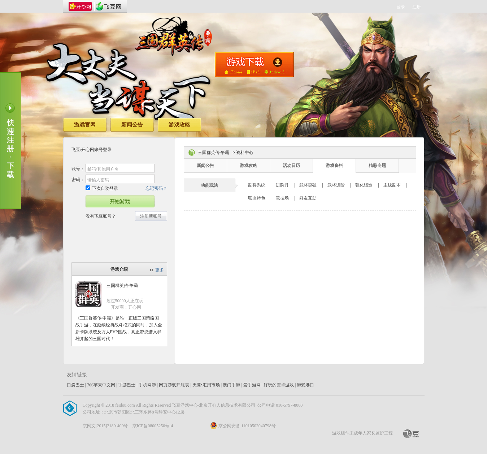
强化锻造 (364, 185)
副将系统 (256, 185)
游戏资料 (334, 165)
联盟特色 (256, 198)
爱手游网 (252, 384)
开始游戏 (120, 201)
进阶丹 (282, 185)
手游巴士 (126, 384)
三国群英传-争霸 (122, 285)
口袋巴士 (75, 384)
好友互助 (308, 198)
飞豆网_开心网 (108, 6)
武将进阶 (336, 185)
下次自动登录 (102, 188)
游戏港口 (305, 384)
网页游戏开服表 (174, 384)
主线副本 (392, 185)
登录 (400, 6)
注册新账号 (151, 216)
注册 (416, 6)
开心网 (80, 6)
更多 (159, 270)
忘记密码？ (156, 188)
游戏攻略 (179, 125)
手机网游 (147, 384)
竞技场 (282, 198)
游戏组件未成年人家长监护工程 (362, 433)
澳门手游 (231, 384)
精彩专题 (377, 165)
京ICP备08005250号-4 (152, 425)
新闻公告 (132, 125)
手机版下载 (254, 64)
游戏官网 (85, 125)
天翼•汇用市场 (206, 384)
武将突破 (308, 185)
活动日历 (291, 165)
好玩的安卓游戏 (279, 384)
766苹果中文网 (101, 384)
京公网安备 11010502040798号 (243, 426)
